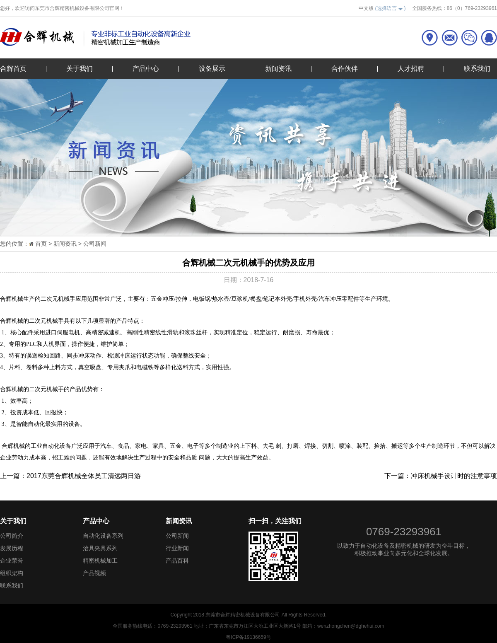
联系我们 (477, 68)
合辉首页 (13, 68)
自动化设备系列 (103, 535)
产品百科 (177, 560)
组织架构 (11, 573)
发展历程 (11, 548)
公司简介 (11, 535)
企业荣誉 (11, 560)
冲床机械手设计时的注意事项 (454, 475)
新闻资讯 (278, 68)
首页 (41, 243)
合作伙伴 (344, 68)
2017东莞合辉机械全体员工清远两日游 (84, 475)
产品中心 (146, 68)
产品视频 (94, 573)
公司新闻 (94, 243)
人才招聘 (411, 68)
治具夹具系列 (100, 548)
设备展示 (212, 68)
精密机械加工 (100, 560)
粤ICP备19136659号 (248, 637)
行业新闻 (177, 548)
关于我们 (79, 68)
